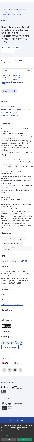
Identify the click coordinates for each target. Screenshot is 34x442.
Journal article (14, 47)
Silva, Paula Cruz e (10, 112)
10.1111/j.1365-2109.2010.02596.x (12, 305)
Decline (8, 439)
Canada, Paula (24, 109)
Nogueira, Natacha (10, 106)
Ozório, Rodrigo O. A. (10, 115)
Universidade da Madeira (18, 10)
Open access (9, 51)
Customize (4, 435)
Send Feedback (9, 91)
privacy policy (25, 433)
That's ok (24, 439)
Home (3, 10)
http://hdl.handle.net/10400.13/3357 (12, 61)
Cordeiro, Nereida (9, 109)
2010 (3, 47)
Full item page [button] (10, 347)
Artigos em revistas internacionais (12, 12)
